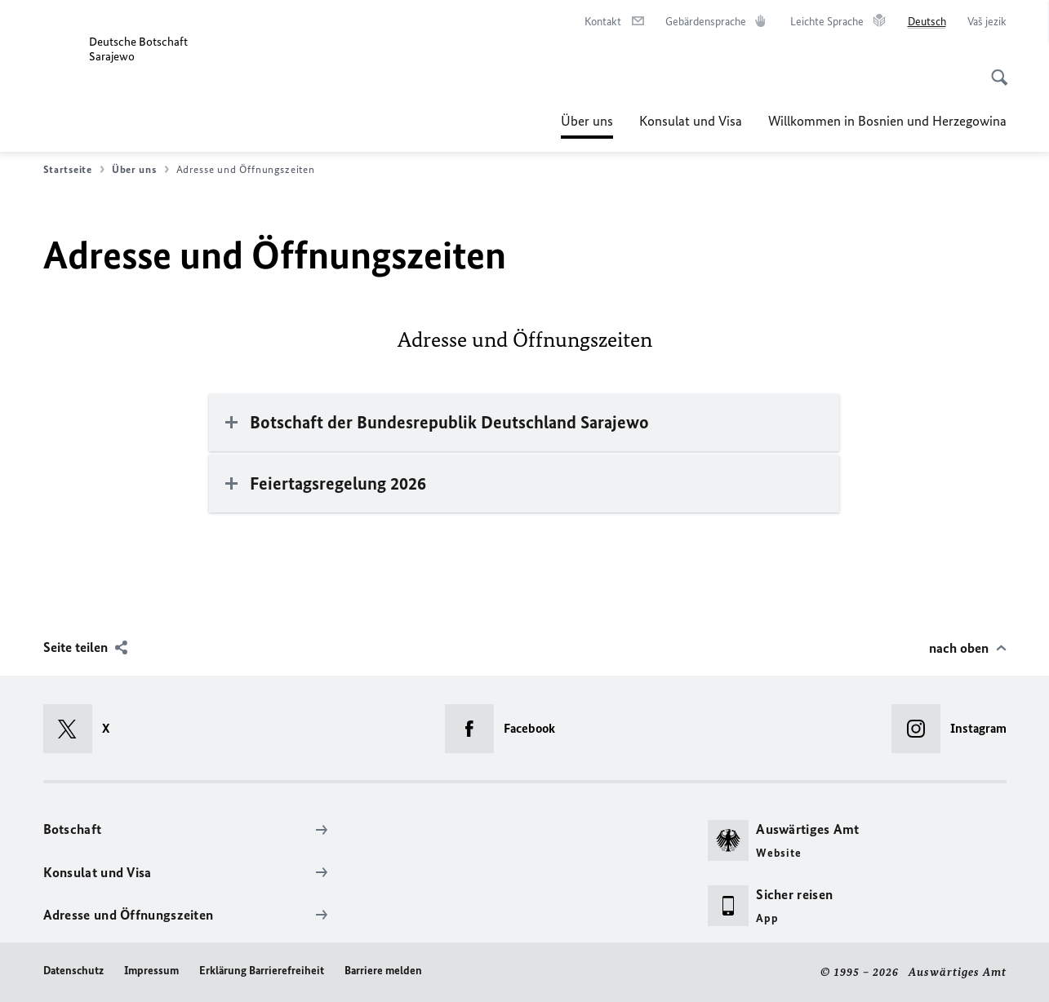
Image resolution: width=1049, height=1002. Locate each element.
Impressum (151, 971)
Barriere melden (383, 971)
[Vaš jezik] (987, 22)
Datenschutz (73, 971)
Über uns (587, 121)
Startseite (73, 169)
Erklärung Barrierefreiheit (261, 971)
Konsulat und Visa (690, 121)
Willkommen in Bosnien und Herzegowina (887, 121)
